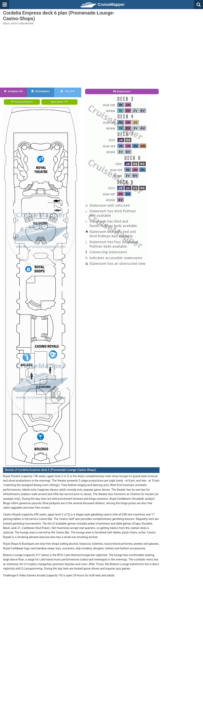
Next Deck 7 (59, 101)
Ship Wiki (67, 91)
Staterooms (122, 91)
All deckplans (41, 91)
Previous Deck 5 (22, 101)
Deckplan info (13, 91)
